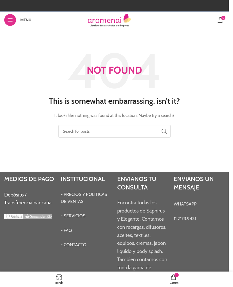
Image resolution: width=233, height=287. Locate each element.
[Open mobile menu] (17, 20)
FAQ (68, 230)
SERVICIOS (74, 215)
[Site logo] (114, 19)
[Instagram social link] (114, 5)
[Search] (114, 131)
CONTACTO (75, 244)
